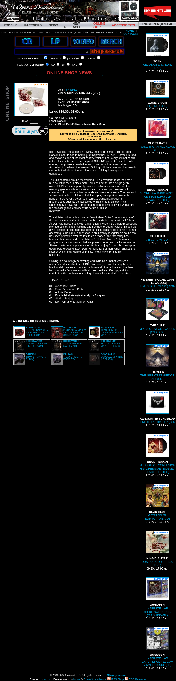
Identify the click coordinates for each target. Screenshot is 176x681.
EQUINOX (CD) (157, 94)
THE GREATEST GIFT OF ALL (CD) (157, 362)
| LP (63, 64)
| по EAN (90, 58)
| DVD (74, 64)
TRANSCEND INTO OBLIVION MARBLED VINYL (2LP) (112, 331)
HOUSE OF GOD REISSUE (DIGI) (157, 549)
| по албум (73, 58)
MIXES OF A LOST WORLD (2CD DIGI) (157, 316)
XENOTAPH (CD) (157, 226)
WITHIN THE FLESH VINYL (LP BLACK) (111, 343)
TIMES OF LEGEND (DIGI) (157, 270)
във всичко (35, 58)
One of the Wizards (94, 679)
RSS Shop (115, 679)
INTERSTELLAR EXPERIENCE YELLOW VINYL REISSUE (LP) (157, 647)
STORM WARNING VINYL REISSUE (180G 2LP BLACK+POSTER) (157, 182)
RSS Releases (135, 679)
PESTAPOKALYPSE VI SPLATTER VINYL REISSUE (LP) (37, 331)
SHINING (71, 89)
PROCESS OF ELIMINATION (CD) (157, 502)
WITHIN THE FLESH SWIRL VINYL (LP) (73, 343)
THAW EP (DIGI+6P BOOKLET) (73, 357)
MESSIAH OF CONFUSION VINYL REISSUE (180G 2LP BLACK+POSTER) (157, 454)
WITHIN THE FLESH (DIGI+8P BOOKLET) (36, 343)
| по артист (55, 58)
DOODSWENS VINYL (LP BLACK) (112, 357)
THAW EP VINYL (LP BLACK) (36, 357)
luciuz (47, 679)
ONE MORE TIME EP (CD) (157, 407)
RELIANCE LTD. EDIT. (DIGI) (157, 51)
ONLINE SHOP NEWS (69, 72)
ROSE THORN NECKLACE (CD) (157, 135)
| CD (52, 64)
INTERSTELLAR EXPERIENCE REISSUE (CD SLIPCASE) (157, 597)
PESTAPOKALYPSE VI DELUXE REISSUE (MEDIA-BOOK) (75, 331)
